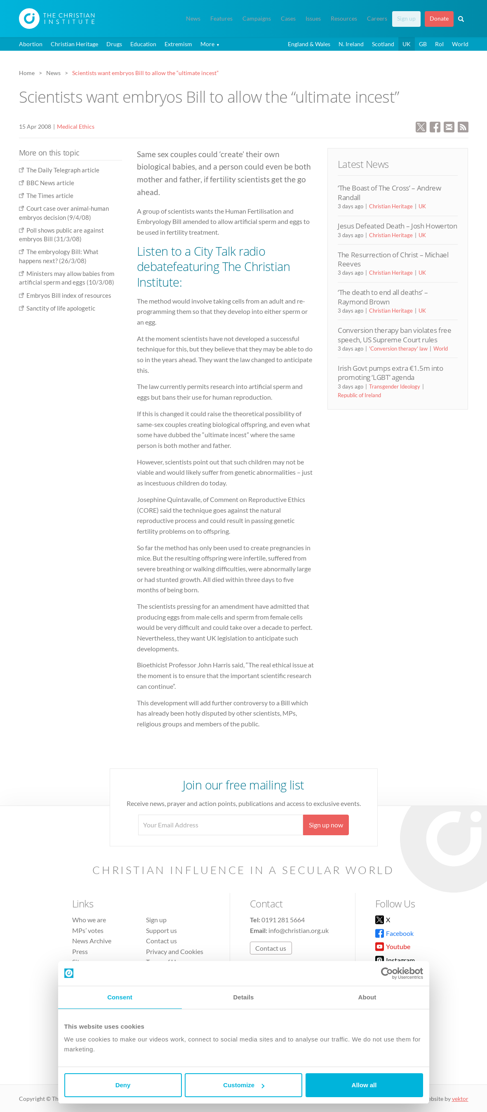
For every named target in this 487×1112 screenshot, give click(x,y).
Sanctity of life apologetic (60, 308)
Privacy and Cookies (174, 951)
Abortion (30, 43)
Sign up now (326, 825)
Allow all (364, 1084)
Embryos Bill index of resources (68, 295)
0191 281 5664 (283, 920)
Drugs (114, 43)
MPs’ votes (88, 930)
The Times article (49, 195)
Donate (439, 18)
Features (221, 18)
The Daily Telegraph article (62, 170)
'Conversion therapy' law (398, 348)
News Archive (91, 941)
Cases (288, 18)
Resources (344, 18)
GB (423, 43)
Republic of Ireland (359, 395)
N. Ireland (351, 43)
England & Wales (309, 43)
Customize (243, 1084)
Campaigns (256, 18)
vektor (460, 1098)
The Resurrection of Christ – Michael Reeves (393, 259)
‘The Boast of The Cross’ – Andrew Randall (389, 192)
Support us (161, 930)
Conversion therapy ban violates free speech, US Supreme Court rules (395, 334)
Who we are (89, 920)
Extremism (178, 43)
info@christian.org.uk (298, 930)
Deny (123, 1084)
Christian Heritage (74, 43)
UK (406, 43)
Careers (377, 18)
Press (80, 951)
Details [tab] (243, 997)
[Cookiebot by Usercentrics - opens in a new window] (387, 973)
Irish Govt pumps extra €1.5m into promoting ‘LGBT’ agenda (390, 372)
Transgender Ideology (394, 386)
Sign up (406, 18)
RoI (439, 43)
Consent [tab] (119, 997)
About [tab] (367, 997)
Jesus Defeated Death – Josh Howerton (397, 226)
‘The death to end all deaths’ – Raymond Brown (383, 296)
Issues (313, 18)
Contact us (161, 941)
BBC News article (50, 182)
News (193, 18)
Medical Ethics (75, 126)
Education (143, 43)
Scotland (383, 43)
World (460, 43)
